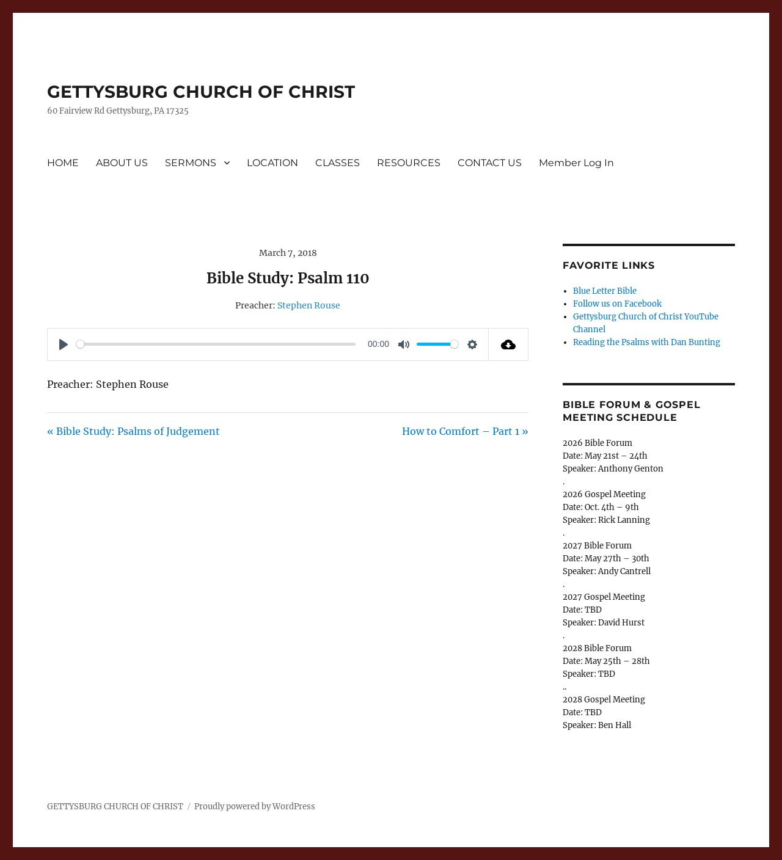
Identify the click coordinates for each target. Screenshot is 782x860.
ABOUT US (122, 163)
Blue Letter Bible (605, 291)
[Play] (63, 344)
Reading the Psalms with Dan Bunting (646, 342)
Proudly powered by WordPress (254, 806)
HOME (63, 163)
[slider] (215, 344)
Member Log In (576, 163)
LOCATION (272, 163)
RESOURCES (408, 163)
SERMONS (190, 163)
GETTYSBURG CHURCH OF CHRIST (201, 91)
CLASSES (337, 163)
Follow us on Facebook (617, 304)
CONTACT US (490, 163)
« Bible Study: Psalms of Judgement (133, 431)
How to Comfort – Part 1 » (465, 431)
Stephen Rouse (308, 305)
